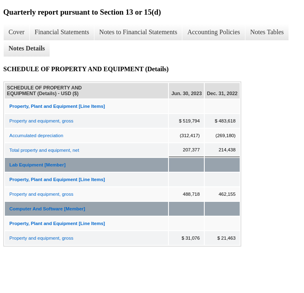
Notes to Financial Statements (138, 31)
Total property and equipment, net (44, 150)
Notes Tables (267, 31)
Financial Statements (62, 31)
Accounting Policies (213, 31)
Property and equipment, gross (41, 120)
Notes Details (27, 48)
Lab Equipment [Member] (37, 164)
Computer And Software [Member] (47, 208)
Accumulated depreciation (36, 135)
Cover (16, 31)
